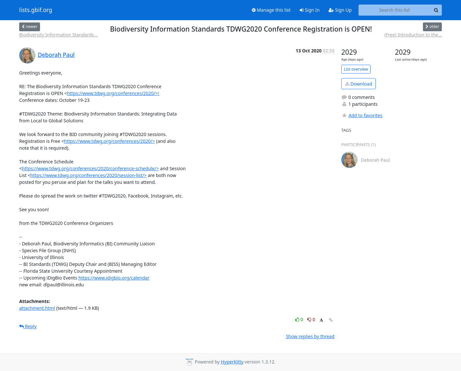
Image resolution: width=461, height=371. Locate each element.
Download (358, 84)
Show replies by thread (310, 336)
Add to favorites (361, 115)
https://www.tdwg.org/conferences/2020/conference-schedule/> (90, 168)
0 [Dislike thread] (311, 319)
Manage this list (271, 10)
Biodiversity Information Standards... (58, 35)
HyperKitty (232, 362)
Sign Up (340, 10)
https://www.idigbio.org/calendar (113, 278)
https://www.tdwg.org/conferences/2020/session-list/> (88, 175)
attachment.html (37, 308)
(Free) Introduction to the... (413, 35)
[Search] (436, 10)
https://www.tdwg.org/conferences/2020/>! (113, 93)
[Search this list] (394, 10)
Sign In (309, 10)
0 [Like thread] (299, 319)
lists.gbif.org (35, 10)
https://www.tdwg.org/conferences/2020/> (109, 141)
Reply (28, 326)
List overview (356, 69)
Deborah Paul (56, 55)
